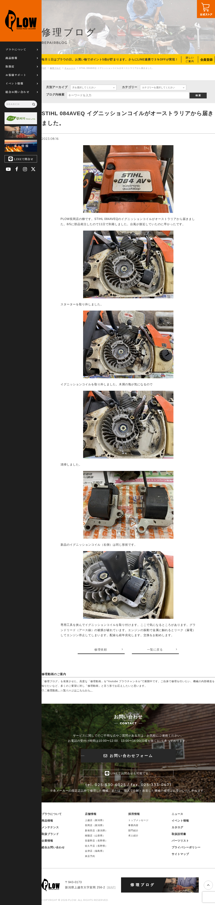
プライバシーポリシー (186, 847)
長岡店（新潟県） (95, 825)
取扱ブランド (50, 833)
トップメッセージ (138, 820)
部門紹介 (133, 830)
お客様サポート (15, 75)
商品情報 (11, 58)
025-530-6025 (110, 785)
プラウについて (15, 49)
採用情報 (134, 813)
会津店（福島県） (95, 851)
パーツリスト (180, 840)
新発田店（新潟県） (96, 830)
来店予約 (90, 856)
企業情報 (47, 840)
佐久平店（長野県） (96, 846)
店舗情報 (90, 813)
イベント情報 (14, 83)
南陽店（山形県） (95, 835)
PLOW (21, 21)
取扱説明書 (179, 833)
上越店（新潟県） (95, 820)
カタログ (177, 827)
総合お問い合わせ (17, 92)
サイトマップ (180, 854)
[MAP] (111, 887)
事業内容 (133, 825)
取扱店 (9, 66)
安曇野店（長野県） (96, 840)
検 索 (198, 95)
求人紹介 (133, 835)
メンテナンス (50, 827)
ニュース (177, 813)
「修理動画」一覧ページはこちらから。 (68, 690)
